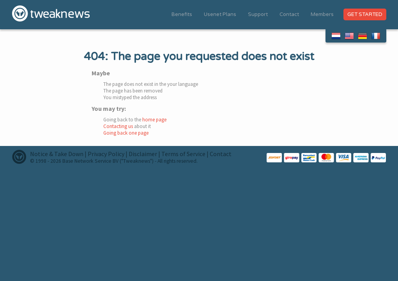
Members (322, 14)
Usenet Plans (220, 14)
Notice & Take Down (56, 154)
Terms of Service (183, 154)
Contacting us (118, 126)
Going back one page (126, 133)
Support (258, 14)
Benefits (182, 14)
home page (154, 119)
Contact (289, 14)
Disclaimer (143, 154)
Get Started (364, 14)
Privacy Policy (106, 154)
